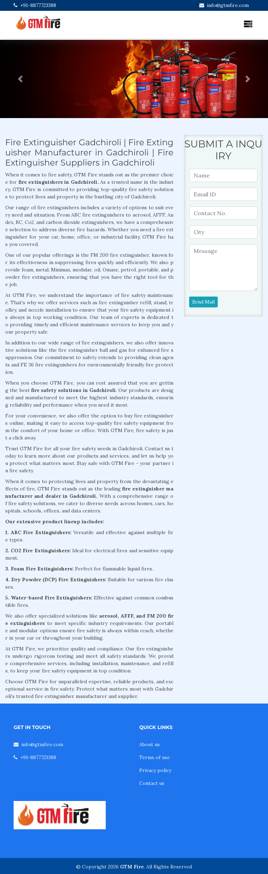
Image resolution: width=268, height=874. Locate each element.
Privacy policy (155, 770)
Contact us (151, 783)
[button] (20, 79)
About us (149, 744)
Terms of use (154, 757)
